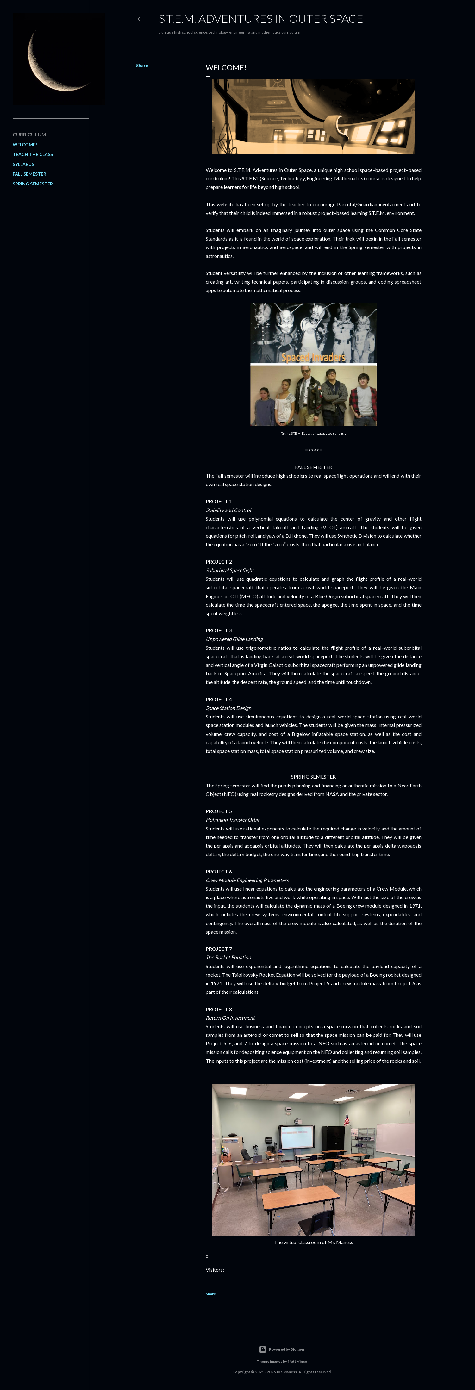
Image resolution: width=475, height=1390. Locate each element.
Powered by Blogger (282, 1349)
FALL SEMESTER (29, 174)
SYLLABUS (23, 164)
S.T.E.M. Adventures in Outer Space (261, 18)
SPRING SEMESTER (33, 183)
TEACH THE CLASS (33, 154)
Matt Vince (297, 1361)
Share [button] (142, 65)
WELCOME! (25, 144)
